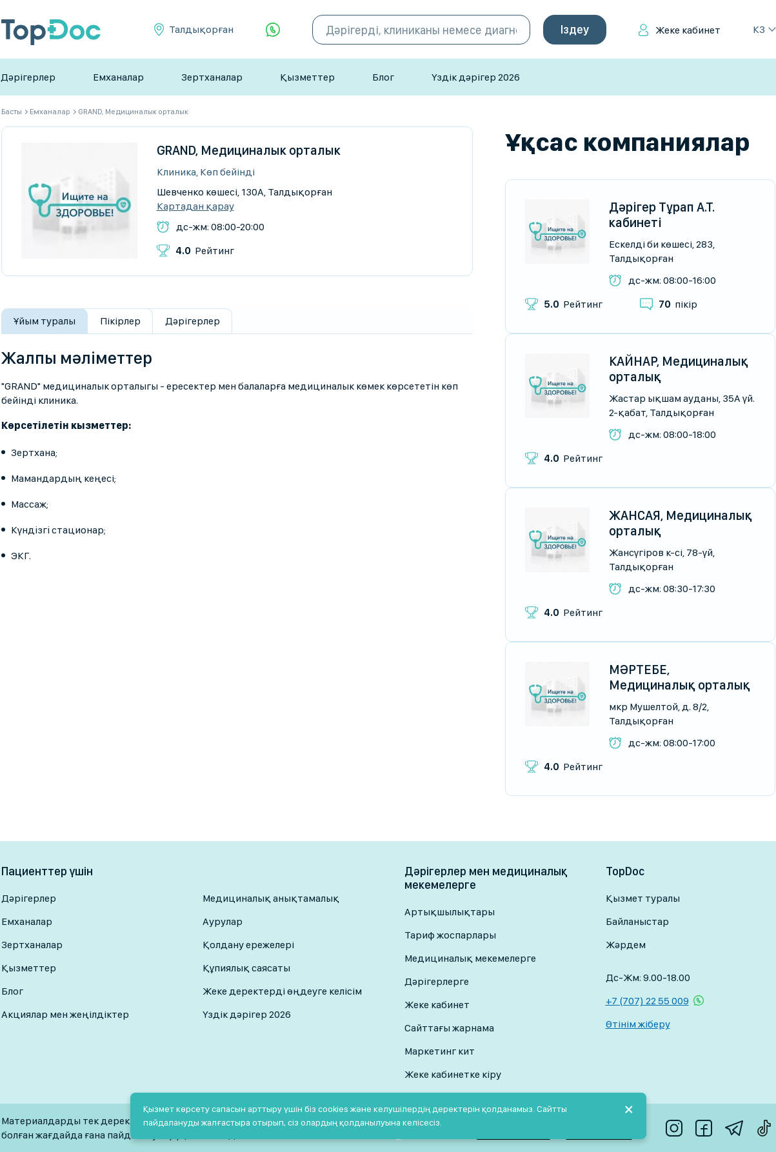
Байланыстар (637, 921)
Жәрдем (626, 944)
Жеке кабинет (688, 30)
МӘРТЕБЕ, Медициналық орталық (679, 677)
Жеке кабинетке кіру (452, 1074)
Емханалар (118, 77)
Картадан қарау (195, 206)
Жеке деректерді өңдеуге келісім (282, 991)
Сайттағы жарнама (449, 1028)
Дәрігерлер (28, 77)
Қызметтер (307, 77)
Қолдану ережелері (248, 944)
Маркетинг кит (439, 1051)
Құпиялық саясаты (246, 968)
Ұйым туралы (44, 321)
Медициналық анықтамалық (271, 898)
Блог (383, 77)
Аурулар (223, 921)
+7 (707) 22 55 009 (647, 1001)
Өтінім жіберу (638, 1024)
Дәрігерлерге (436, 981)
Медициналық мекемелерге (470, 958)
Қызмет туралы (643, 898)
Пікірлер (120, 321)
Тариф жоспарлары (450, 935)
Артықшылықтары (449, 912)
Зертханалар (212, 77)
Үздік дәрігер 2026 (476, 77)
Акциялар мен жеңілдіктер (65, 1014)
